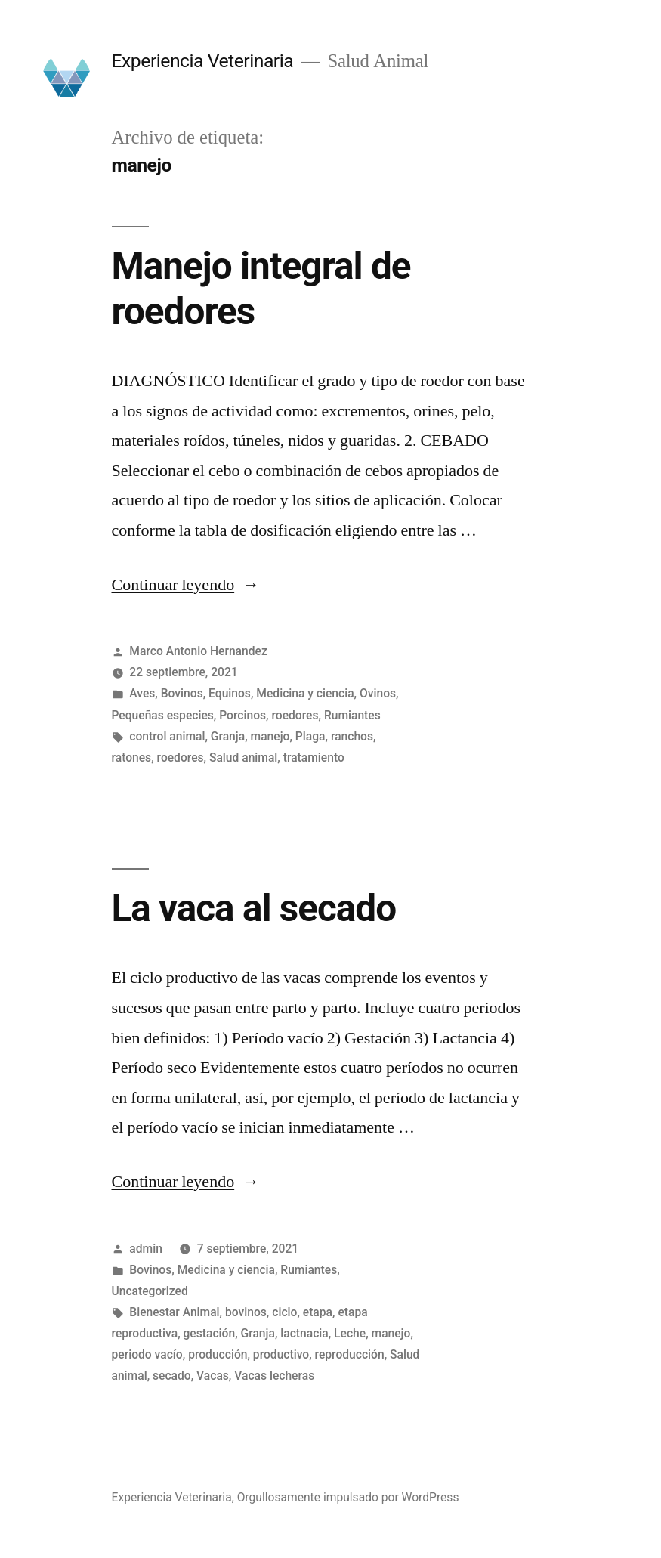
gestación (210, 1333)
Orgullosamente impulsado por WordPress (348, 1497)
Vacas (212, 1375)
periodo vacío (147, 1354)
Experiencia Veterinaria (203, 61)
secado (172, 1375)
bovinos (246, 1312)
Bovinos (182, 693)
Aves (142, 693)
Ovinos (378, 693)
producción (217, 1354)
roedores (294, 715)
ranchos (352, 736)
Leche (350, 1333)
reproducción (350, 1354)
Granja (228, 736)
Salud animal (243, 757)
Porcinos (242, 715)
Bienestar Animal (174, 1312)
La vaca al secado (254, 908)
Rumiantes (352, 715)
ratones (132, 757)
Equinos (229, 693)
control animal (167, 736)
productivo (281, 1354)
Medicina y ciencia (305, 693)
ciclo (284, 1312)
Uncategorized (150, 1291)
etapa (317, 1312)
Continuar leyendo (186, 584)
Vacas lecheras (274, 1375)
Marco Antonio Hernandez (198, 651)
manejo (270, 736)
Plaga (310, 736)
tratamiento (313, 757)
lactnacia (304, 1333)
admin (145, 1248)
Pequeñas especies (163, 715)
